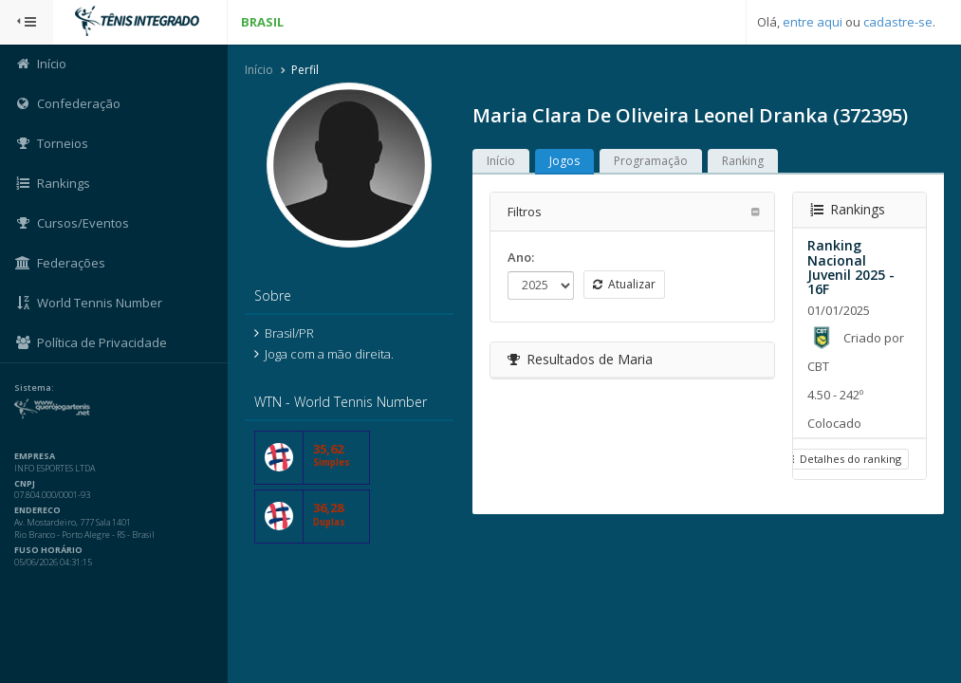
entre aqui (812, 21)
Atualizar (624, 284)
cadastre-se (898, 21)
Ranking (743, 161)
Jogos (564, 161)
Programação (651, 161)
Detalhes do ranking (842, 459)
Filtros (525, 211)
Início (259, 70)
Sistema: (34, 388)
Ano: (521, 257)
